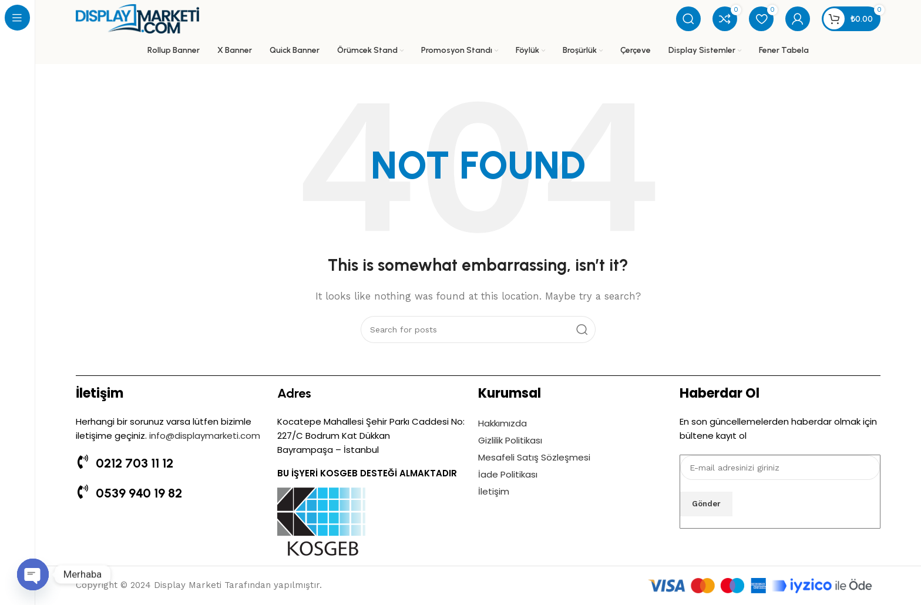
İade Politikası (507, 474)
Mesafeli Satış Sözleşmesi (534, 457)
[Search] (688, 19)
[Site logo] (137, 18)
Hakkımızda (502, 423)
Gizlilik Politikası (510, 440)
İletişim (493, 491)
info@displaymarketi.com (204, 435)
